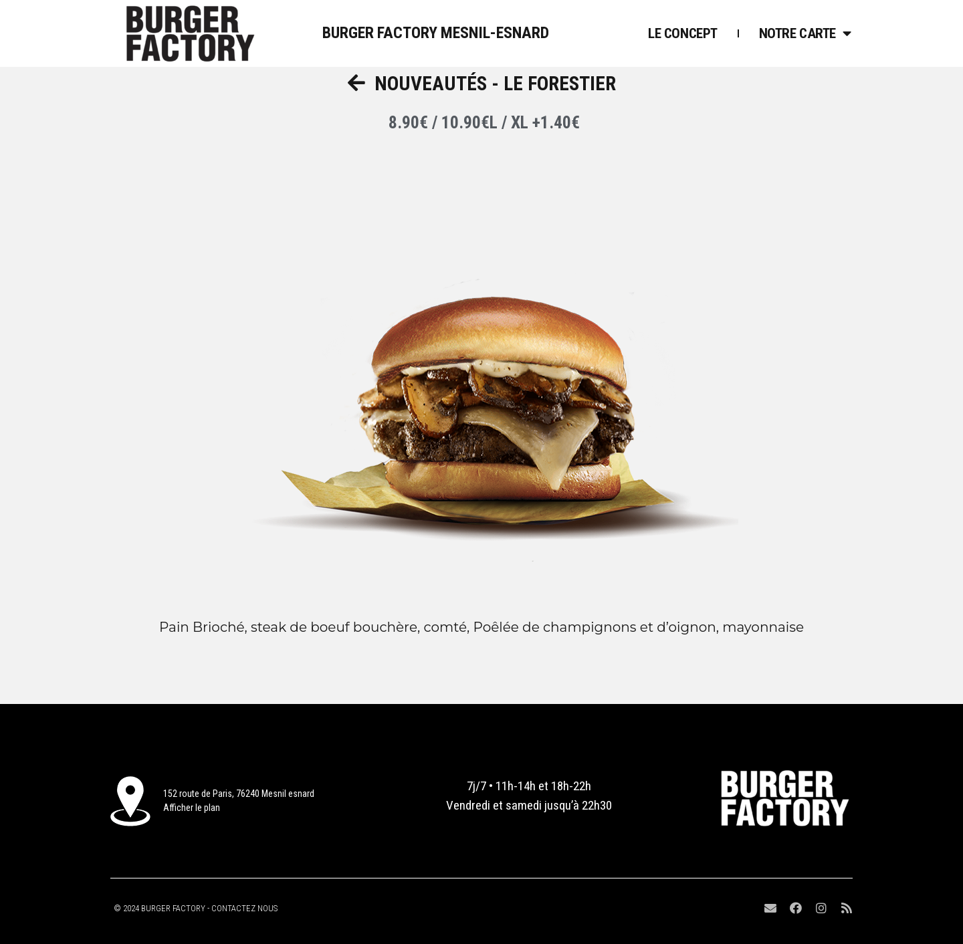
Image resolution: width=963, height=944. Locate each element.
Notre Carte (805, 33)
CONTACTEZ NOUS (244, 908)
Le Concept (683, 33)
